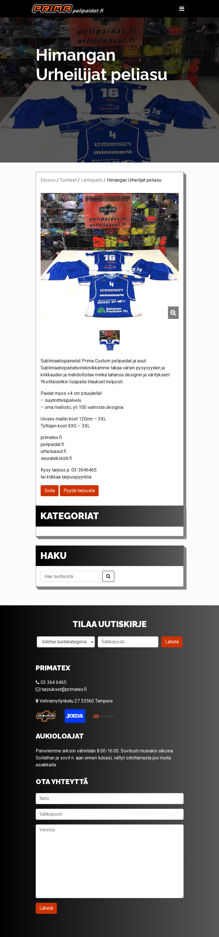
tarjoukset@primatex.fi (61, 689)
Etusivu (48, 180)
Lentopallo (91, 180)
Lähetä (172, 641)
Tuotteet (68, 180)
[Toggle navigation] (181, 8)
